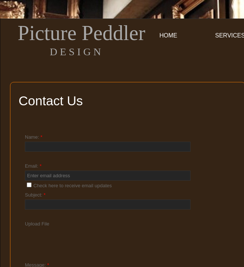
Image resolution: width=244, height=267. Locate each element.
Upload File (37, 224)
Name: (33, 137)
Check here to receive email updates (69, 185)
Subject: (35, 195)
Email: (33, 166)
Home (168, 35)
